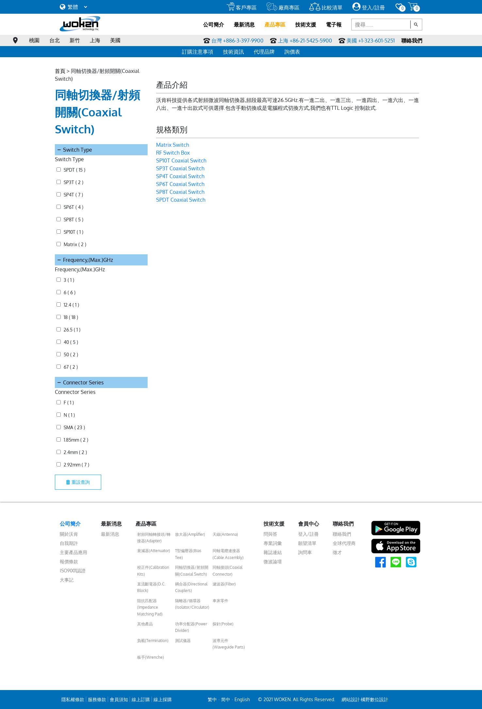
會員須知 (119, 699)
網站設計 (351, 699)
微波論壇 (273, 561)
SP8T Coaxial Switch (180, 192)
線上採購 (162, 699)
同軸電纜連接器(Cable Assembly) (228, 554)
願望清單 (307, 543)
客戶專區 (242, 7)
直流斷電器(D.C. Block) (151, 587)
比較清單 (326, 7)
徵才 (337, 552)
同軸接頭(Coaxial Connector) (227, 570)
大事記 (66, 579)
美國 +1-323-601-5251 (370, 40)
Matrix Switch (172, 145)
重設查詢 (78, 482)
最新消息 (244, 24)
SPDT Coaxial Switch (180, 199)
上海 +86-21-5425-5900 (305, 40)
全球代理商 (344, 543)
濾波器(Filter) (224, 584)
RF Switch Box (173, 152)
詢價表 (292, 51)
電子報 (334, 24)
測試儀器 (183, 640)
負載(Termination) (153, 640)
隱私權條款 (72, 699)
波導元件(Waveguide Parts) (229, 644)
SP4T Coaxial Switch (180, 176)
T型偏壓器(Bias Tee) (188, 554)
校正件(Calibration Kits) (153, 570)
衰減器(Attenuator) (153, 550)
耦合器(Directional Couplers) (191, 587)
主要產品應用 (73, 552)
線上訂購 (141, 699)
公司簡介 (213, 24)
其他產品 (145, 623)
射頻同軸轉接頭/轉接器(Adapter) (153, 537)
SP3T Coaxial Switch (180, 168)
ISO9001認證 (73, 570)
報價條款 (69, 561)
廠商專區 (282, 7)
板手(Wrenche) (150, 657)
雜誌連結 (273, 552)
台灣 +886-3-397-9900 (237, 40)
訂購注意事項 (197, 51)
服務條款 (97, 699)
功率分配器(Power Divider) (191, 627)
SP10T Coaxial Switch (181, 160)
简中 (225, 699)
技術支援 (305, 24)
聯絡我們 (411, 40)
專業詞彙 (273, 543)
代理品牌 (264, 51)
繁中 (212, 699)
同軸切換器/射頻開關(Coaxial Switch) (191, 570)
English (242, 699)
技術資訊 (233, 51)
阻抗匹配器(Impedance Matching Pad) (150, 607)
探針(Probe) (223, 623)
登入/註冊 (368, 7)
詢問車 (305, 552)
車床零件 (220, 600)
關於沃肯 (69, 534)
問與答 (270, 534)
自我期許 (69, 543)
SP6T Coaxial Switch (180, 184)
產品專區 (275, 24)
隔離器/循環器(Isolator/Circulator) (192, 604)
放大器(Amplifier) (190, 534)
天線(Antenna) (225, 534)
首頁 (60, 71)
